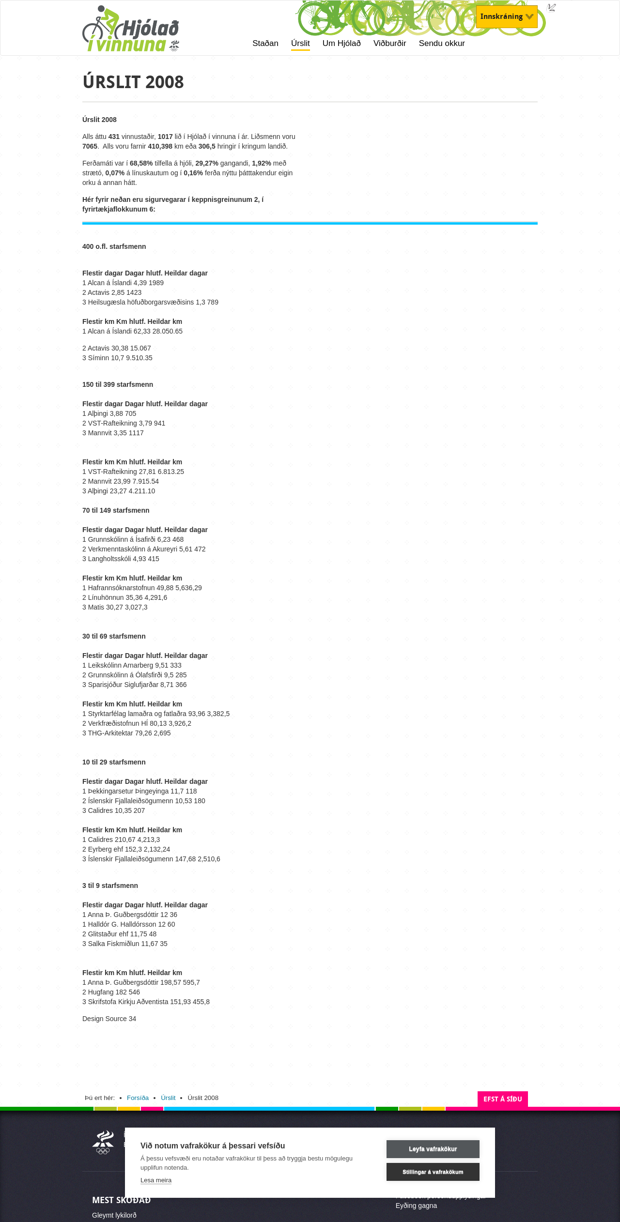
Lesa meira (155, 1180)
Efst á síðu (502, 1099)
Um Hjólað (342, 43)
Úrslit (300, 43)
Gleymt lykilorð (114, 1215)
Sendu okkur (442, 43)
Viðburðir (389, 43)
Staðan (265, 43)
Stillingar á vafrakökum (433, 1172)
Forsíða (138, 1097)
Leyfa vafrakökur (433, 1149)
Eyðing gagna (416, 1205)
